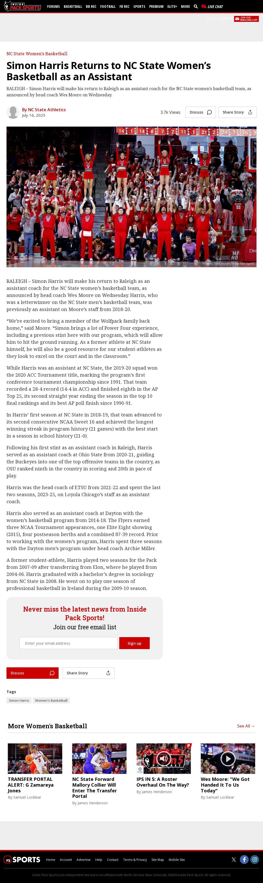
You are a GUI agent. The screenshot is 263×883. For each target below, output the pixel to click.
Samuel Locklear (27, 797)
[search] (197, 6)
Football (108, 6)
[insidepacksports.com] (23, 6)
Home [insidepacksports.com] (50, 859)
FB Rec (124, 6)
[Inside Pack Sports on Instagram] (254, 859)
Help (98, 859)
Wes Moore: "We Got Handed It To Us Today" (225, 784)
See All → (246, 726)
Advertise (84, 859)
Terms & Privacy (135, 859)
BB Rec (91, 6)
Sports (139, 6)
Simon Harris (19, 700)
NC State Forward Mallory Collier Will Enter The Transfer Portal (94, 787)
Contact (112, 859)
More (185, 6)
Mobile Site (177, 859)
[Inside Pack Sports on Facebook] (244, 859)
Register (225, 18)
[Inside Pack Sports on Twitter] (233, 859)
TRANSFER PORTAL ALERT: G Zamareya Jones (31, 784)
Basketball (73, 6)
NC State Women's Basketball (37, 53)
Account (66, 859)
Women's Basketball (51, 700)
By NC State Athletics (44, 110)
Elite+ (172, 6)
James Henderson (93, 802)
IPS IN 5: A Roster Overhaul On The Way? (162, 782)
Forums (53, 6)
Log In (211, 18)
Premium (156, 6)
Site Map (158, 859)
